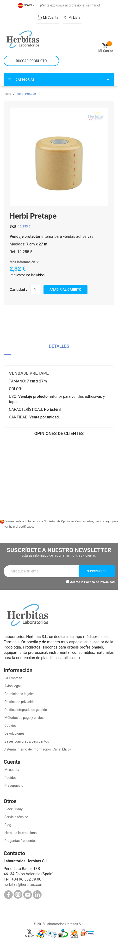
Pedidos (10, 778)
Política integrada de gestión (25, 710)
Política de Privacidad (99, 582)
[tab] (59, 348)
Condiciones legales (19, 694)
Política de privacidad (20, 702)
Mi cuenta (11, 770)
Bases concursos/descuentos (26, 741)
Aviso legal (12, 686)
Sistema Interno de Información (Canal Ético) (37, 749)
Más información (22, 262)
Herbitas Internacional (20, 833)
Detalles (59, 346)
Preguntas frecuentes (20, 841)
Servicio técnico (16, 817)
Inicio (7, 93)
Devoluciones (14, 733)
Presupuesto (13, 785)
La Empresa (13, 678)
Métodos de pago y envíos (23, 718)
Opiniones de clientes (59, 433)
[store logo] (31, 39)
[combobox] (31, 61)
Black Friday (13, 809)
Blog (7, 825)
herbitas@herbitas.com (23, 884)
